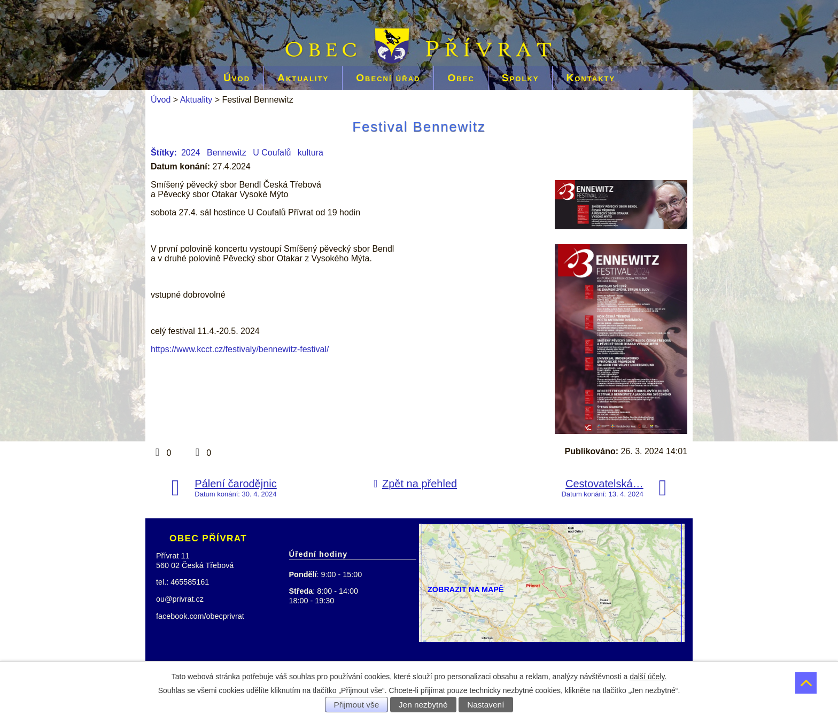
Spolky (520, 77)
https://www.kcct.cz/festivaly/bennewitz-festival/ (240, 349)
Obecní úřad (388, 77)
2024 (190, 152)
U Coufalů (272, 152)
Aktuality (303, 77)
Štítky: (164, 152)
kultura (310, 152)
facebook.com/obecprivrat (200, 616)
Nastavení (485, 704)
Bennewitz (226, 152)
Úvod (236, 77)
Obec (460, 77)
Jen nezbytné (423, 704)
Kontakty (590, 77)
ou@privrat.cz (180, 599)
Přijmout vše (356, 704)
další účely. (648, 676)
